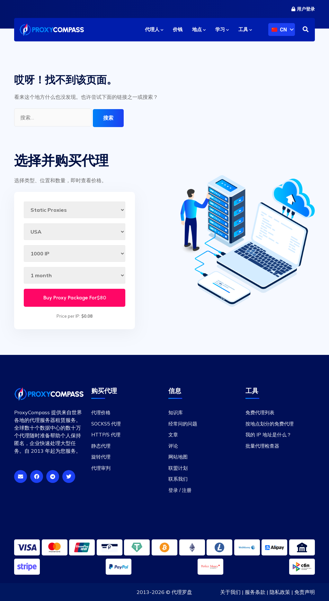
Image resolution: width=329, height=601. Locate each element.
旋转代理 (101, 457)
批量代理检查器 (262, 446)
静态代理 (101, 446)
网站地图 (178, 457)
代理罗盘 (182, 592)
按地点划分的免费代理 (269, 424)
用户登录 (303, 9)
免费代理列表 (259, 412)
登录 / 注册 (179, 490)
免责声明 (304, 592)
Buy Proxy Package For (74, 298)
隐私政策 (280, 592)
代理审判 (101, 468)
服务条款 (255, 592)
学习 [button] (222, 29)
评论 (173, 446)
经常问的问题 (182, 424)
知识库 (175, 412)
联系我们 (178, 479)
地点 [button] (199, 29)
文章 (173, 435)
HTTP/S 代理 (105, 435)
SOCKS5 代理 (106, 424)
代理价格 (101, 412)
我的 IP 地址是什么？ (268, 435)
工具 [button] (245, 29)
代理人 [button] (154, 29)
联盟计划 (178, 468)
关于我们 (230, 592)
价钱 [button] (177, 29)
